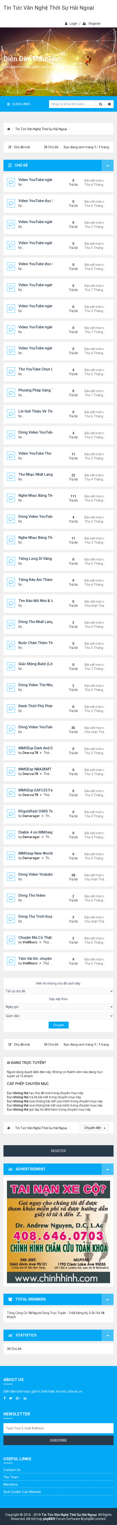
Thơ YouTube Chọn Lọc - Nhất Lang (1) (51, 369)
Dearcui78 (30, 753)
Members (10, 1484)
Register (92, 23)
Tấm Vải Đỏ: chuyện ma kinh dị (44, 958)
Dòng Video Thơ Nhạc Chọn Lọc (45, 685)
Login (71, 23)
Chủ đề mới (19, 147)
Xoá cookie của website (22, 1492)
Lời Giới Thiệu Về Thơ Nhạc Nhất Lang (50, 411)
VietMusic (30, 942)
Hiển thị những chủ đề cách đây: (58, 988)
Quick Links (18, 104)
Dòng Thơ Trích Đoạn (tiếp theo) (45, 916)
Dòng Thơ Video (32, 895)
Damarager (31, 816)
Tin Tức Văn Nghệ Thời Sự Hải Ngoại (48, 8)
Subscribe (58, 1440)
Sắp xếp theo (58, 1003)
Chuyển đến (94, 1128)
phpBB (48, 1519)
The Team (11, 1477)
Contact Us (11, 1470)
